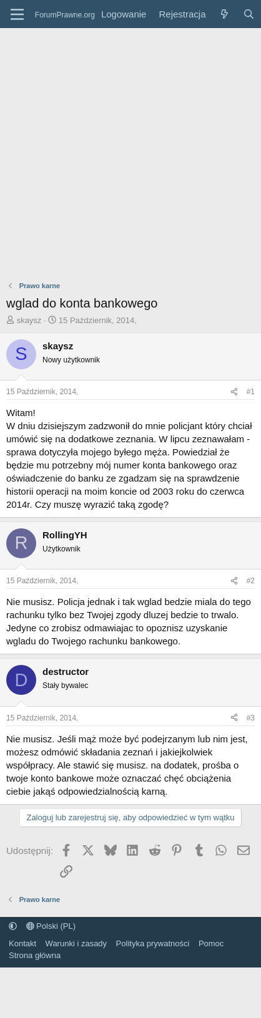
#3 (251, 718)
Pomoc (211, 943)
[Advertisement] (117, 151)
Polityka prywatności (153, 943)
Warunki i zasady (76, 943)
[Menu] (17, 14)
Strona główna (35, 955)
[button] (12, 926)
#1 (251, 391)
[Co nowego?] (224, 14)
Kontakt (22, 943)
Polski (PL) (51, 926)
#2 (251, 580)
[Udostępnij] (234, 392)
